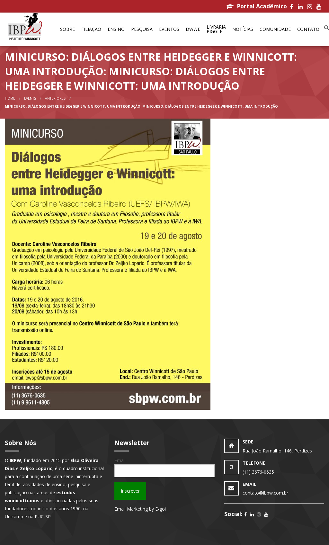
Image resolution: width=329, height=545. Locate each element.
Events (30, 98)
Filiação (91, 29)
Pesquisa (142, 29)
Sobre (67, 29)
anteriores (55, 98)
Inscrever (130, 491)
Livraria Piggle (216, 29)
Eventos (169, 29)
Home (10, 98)
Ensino (116, 29)
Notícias (242, 29)
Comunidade (275, 29)
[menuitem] (67, 29)
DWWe (193, 29)
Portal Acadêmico (257, 6)
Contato (308, 29)
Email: (120, 460)
